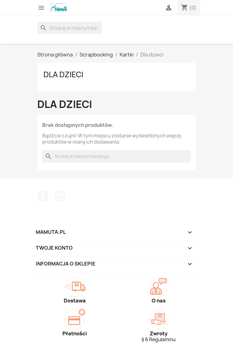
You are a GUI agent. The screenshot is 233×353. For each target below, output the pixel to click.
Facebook (43, 196)
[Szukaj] (69, 28)
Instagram (60, 196)
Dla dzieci (63, 74)
